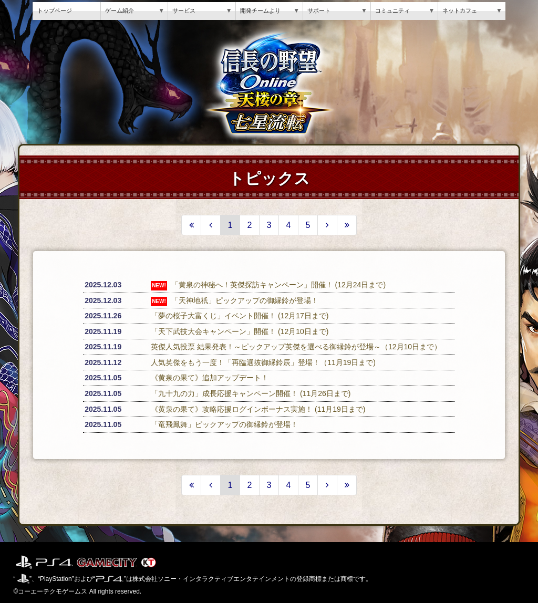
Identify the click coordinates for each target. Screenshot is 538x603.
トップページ (54, 10)
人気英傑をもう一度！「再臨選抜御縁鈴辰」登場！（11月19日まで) (263, 362)
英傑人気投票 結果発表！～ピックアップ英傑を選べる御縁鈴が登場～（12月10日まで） (296, 346)
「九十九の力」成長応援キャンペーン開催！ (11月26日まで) (250, 393)
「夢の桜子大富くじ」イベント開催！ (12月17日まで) (239, 315)
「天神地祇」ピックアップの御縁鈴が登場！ (244, 300)
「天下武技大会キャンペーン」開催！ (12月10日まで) (239, 331)
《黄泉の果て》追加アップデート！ (209, 377)
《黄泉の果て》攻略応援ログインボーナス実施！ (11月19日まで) (258, 409)
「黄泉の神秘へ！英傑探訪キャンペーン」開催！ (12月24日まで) (278, 284)
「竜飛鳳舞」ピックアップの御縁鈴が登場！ (224, 424)
